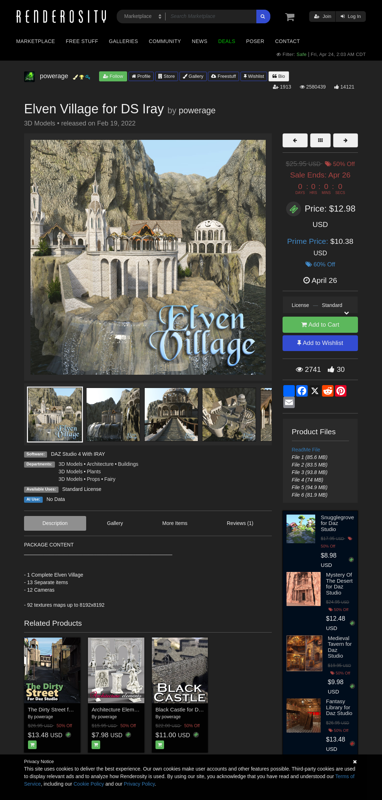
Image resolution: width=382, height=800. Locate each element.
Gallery (193, 76)
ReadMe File (306, 450)
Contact (287, 41)
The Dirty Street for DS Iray (60, 709)
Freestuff (223, 76)
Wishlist (254, 76)
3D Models (71, 464)
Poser (255, 41)
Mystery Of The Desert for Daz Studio (339, 584)
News (199, 41)
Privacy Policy (139, 784)
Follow (113, 76)
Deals (227, 41)
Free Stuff (82, 41)
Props (93, 479)
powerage (197, 110)
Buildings (128, 464)
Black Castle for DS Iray (184, 709)
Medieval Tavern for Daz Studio (340, 647)
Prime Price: (308, 241)
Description (54, 523)
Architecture (100, 464)
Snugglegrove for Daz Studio (337, 523)
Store (166, 76)
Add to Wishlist (320, 343)
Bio (278, 76)
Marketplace (35, 41)
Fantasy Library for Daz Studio (339, 707)
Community (165, 41)
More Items (174, 523)
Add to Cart (320, 324)
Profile (141, 76)
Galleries (123, 41)
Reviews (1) (240, 523)
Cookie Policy (89, 784)
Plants (94, 471)
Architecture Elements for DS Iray (132, 709)
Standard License (81, 489)
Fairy (109, 479)
